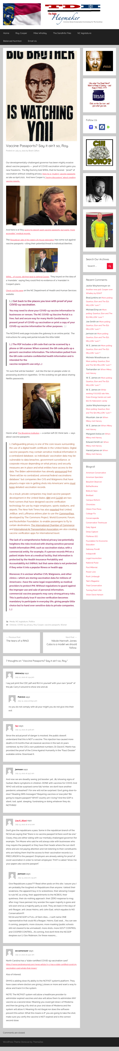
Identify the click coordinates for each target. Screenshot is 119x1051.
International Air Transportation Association (36, 533)
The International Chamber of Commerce (52, 529)
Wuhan (64, 629)
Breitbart (90, 506)
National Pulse (93, 574)
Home (6, 33)
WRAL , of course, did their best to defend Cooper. (30, 280)
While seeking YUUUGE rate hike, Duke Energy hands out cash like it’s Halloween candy (99, 400)
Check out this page (16, 294)
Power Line (91, 583)
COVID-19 (21, 629)
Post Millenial (92, 578)
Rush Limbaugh (93, 587)
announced (61, 475)
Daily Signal (92, 538)
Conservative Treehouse (98, 534)
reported (54, 513)
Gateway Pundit (94, 560)
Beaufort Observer (95, 493)
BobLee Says (92, 502)
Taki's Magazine (93, 592)
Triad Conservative (95, 596)
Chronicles (91, 515)
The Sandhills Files (62, 33)
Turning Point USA (95, 601)
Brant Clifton (34, 151)
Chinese (13, 629)
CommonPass (66, 517)
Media (12, 625)
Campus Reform (94, 511)
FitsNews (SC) (93, 547)
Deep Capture (93, 543)
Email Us (32, 41)
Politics (32, 625)
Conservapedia (93, 529)
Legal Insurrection (95, 569)
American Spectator (95, 488)
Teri (17, 730)
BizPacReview (93, 497)
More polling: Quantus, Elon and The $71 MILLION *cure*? (99, 301)
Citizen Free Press (95, 520)
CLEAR (59, 501)
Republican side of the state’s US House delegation (35, 240)
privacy (30, 629)
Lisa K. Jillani (21, 824)
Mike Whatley (40, 33)
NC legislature (84, 33)
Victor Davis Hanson (96, 606)
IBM (48, 501)
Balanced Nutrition (12, 41)
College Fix (91, 524)
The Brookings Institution (30, 437)
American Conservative (97, 484)
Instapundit (91, 565)
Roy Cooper (21, 33)
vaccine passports (52, 629)
